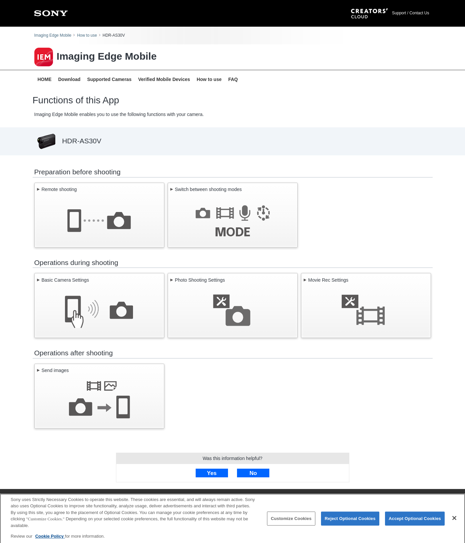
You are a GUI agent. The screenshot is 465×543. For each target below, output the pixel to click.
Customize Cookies (291, 520)
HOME (45, 79)
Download (69, 79)
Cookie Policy (50, 538)
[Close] (454, 520)
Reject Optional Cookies (350, 520)
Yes (212, 473)
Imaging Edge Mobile (53, 35)
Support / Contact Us (410, 13)
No (253, 473)
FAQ (233, 79)
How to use (87, 35)
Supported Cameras (109, 79)
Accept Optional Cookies (415, 520)
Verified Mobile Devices (164, 79)
